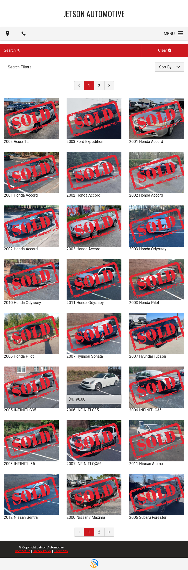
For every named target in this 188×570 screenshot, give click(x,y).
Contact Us (22, 551)
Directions (61, 551)
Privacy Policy (42, 551)
